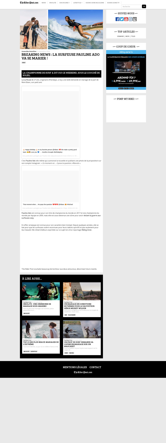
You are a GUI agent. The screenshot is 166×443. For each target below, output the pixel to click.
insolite (26, 313)
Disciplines (64, 3)
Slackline (71, 315)
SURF (23, 62)
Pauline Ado (46, 156)
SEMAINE (120, 36)
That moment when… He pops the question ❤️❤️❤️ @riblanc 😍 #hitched (48, 204)
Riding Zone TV (113, 3)
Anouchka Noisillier (29, 51)
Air (66, 315)
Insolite (52, 3)
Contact (95, 367)
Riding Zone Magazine (95, 3)
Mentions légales (75, 367)
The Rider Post (27, 302)
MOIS (127, 36)
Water (71, 353)
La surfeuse (26, 80)
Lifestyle (77, 3)
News (44, 3)
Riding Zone (86, 230)
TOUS (133, 36)
